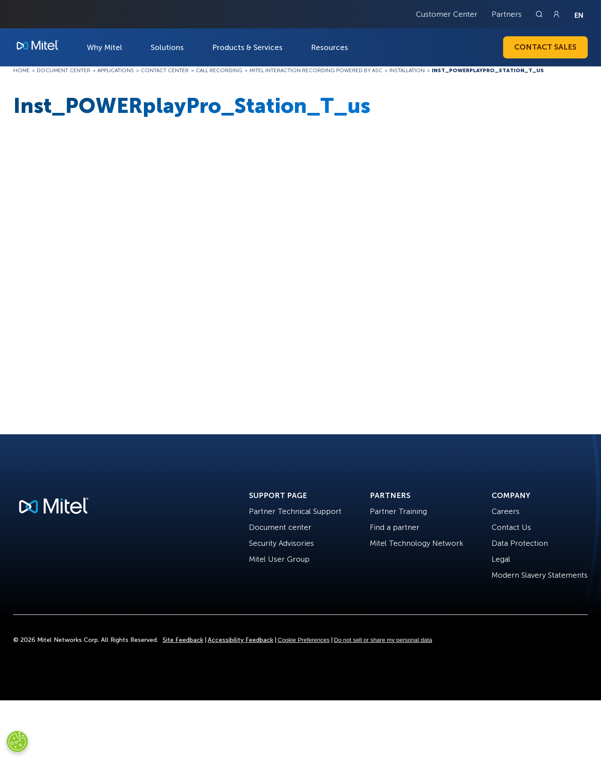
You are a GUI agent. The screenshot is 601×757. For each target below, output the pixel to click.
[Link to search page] (540, 14)
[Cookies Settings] (17, 741)
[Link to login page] (556, 14)
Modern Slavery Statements (540, 575)
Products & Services (247, 47)
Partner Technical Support (295, 511)
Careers (506, 511)
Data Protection (520, 543)
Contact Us (511, 527)
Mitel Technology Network (416, 543)
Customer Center (446, 14)
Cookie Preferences (304, 640)
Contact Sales (545, 46)
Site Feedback (183, 640)
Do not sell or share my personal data (383, 640)
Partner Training (398, 511)
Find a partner (394, 527)
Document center (280, 527)
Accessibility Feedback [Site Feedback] (240, 640)
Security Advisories (281, 543)
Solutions (167, 47)
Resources (329, 47)
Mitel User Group (279, 559)
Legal (501, 559)
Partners (507, 14)
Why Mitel (104, 47)
